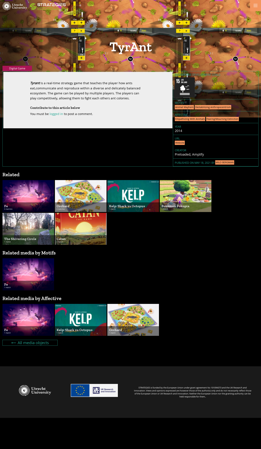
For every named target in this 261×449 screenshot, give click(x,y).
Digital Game (17, 68)
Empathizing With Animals (190, 118)
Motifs (179, 103)
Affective (181, 115)
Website (179, 142)
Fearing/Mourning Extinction (222, 118)
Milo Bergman (225, 162)
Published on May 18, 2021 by (204, 162)
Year (178, 126)
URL (177, 138)
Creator (180, 150)
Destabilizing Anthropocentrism (213, 107)
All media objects (30, 342)
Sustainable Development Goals (197, 75)
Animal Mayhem (184, 107)
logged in (56, 114)
